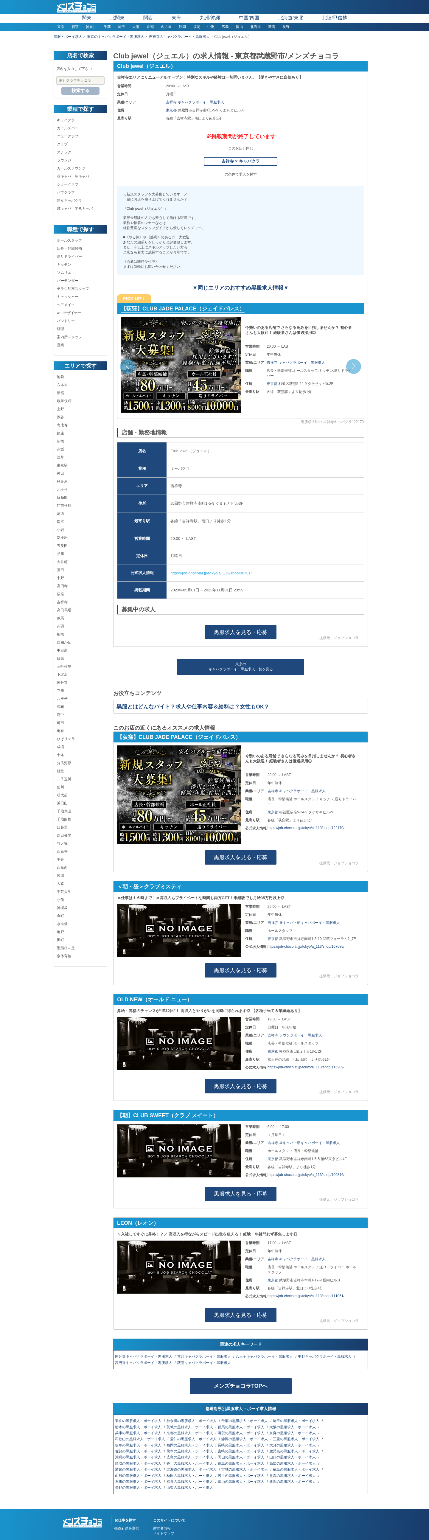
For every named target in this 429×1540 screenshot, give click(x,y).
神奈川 (91, 27)
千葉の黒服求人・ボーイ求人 (245, 1421)
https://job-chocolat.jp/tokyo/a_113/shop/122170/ (306, 828)
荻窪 (60, 594)
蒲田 (60, 570)
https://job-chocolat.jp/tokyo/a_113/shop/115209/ (306, 1067)
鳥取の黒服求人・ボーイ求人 (138, 1463)
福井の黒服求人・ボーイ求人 (190, 1482)
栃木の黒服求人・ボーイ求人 (138, 1427)
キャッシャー (67, 297)
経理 (60, 329)
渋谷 (60, 417)
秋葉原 (62, 481)
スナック (64, 152)
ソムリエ (64, 273)
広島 (225, 27)
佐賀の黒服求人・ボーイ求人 (138, 1451)
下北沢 (62, 674)
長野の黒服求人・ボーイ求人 (138, 1487)
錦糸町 (62, 497)
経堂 (60, 771)
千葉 (107, 27)
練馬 (60, 618)
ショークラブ (67, 184)
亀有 (60, 731)
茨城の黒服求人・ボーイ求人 (190, 1427)
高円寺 (62, 586)
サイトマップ (163, 1533)
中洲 (210, 27)
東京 (60, 27)
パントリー (66, 321)
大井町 (62, 562)
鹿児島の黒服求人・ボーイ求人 (294, 1451)
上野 (60, 409)
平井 (60, 859)
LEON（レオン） (138, 1223)
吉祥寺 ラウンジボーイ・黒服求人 (295, 1035)
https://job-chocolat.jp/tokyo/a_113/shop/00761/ (210, 573)
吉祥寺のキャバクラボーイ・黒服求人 (179, 37)
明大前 (62, 795)
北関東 (117, 17)
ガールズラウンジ (71, 168)
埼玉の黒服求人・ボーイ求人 (296, 1421)
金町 (60, 916)
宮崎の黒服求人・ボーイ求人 (241, 1451)
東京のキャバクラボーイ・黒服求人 (115, 37)
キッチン (64, 264)
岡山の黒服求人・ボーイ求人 (241, 1457)
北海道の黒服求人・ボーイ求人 (192, 1469)
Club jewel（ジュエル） (146, 66)
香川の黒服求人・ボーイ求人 (190, 1463)
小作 (60, 900)
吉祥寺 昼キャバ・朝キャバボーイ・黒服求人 (304, 923)
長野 (286, 27)
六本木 (62, 385)
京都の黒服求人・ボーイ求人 (190, 1433)
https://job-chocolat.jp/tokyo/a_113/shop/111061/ (306, 1296)
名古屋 (166, 27)
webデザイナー (69, 313)
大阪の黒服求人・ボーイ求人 (293, 1427)
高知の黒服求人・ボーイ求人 (293, 1463)
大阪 (135, 27)
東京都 (172, 110)
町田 (60, 723)
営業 (60, 345)
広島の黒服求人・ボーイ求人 (190, 1457)
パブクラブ (66, 192)
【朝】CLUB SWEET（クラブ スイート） (167, 1115)
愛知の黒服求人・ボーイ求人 (193, 1439)
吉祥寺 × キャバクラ (240, 161)
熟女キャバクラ (69, 200)
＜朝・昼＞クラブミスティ (149, 887)
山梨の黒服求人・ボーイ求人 (190, 1487)
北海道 (255, 27)
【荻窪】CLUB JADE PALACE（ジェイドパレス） (183, 309)
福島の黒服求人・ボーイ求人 (296, 1469)
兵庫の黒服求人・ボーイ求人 (138, 1433)
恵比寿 (62, 425)
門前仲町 (64, 506)
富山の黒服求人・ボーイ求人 (241, 1482)
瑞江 (60, 522)
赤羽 (60, 626)
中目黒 (62, 650)
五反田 (62, 546)
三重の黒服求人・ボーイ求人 (296, 1439)
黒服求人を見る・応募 (241, 632)
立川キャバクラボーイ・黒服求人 (204, 1356)
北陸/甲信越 (334, 17)
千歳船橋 (64, 819)
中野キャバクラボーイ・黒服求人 (325, 1356)
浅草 (60, 457)
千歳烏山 (64, 811)
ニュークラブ (67, 136)
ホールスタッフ (69, 240)
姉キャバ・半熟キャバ (75, 208)
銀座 (60, 433)
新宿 (75, 27)
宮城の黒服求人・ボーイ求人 (245, 1469)
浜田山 (62, 803)
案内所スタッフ (69, 337)
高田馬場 (64, 610)
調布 (60, 707)
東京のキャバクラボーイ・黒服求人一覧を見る (241, 666)
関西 (148, 17)
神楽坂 (62, 908)
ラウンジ (64, 160)
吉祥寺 (62, 602)
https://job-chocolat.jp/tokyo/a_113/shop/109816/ (306, 1175)
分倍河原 (64, 763)
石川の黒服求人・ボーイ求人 (138, 1482)
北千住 (62, 489)
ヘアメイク (66, 305)
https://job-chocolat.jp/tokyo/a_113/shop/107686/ (306, 946)
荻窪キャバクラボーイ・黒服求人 (204, 1363)
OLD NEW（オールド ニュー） (154, 1000)
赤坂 (60, 449)
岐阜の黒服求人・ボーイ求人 (138, 1445)
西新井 (62, 851)
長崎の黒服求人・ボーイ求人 (241, 1445)
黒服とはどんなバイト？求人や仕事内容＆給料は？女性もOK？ (192, 707)
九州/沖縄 (210, 17)
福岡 (196, 27)
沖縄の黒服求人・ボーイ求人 (138, 1457)
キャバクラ (66, 120)
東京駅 (62, 465)
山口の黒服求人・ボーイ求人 (293, 1457)
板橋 (60, 634)
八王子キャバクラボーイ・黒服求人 (265, 1356)
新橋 (60, 441)
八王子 (62, 699)
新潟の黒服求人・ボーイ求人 (293, 1482)
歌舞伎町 (64, 401)
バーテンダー (67, 281)
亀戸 (60, 932)
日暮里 (62, 827)
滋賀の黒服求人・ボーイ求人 (241, 1433)
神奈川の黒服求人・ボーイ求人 (192, 1421)
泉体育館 (64, 956)
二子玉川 (64, 779)
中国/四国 (249, 17)
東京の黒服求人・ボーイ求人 (138, 1421)
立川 (60, 691)
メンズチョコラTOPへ (241, 1386)
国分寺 (62, 682)
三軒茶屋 (64, 666)
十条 (60, 755)
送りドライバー (69, 256)
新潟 (271, 27)
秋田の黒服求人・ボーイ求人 (190, 1476)
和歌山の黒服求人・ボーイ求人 (140, 1439)
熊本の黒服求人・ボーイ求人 (190, 1451)
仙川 (60, 787)
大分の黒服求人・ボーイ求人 (293, 1445)
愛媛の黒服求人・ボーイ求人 (138, 1469)
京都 (150, 27)
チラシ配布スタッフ (73, 289)
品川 (60, 554)
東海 (176, 17)
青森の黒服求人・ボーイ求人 (293, 1476)
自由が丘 (64, 642)
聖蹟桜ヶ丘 (66, 948)
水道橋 (62, 924)
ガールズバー (67, 128)
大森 (60, 884)
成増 (60, 747)
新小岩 (62, 538)
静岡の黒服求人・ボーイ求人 (245, 1439)
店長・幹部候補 (69, 248)
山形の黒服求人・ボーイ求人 (138, 1476)
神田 (60, 473)
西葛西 (62, 867)
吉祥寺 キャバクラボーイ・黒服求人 (195, 102)
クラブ (62, 144)
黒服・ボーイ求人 (68, 37)
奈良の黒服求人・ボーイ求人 (293, 1433)
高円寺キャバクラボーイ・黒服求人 (144, 1363)
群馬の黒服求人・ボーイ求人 (241, 1427)
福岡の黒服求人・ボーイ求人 (190, 1445)
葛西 (60, 514)
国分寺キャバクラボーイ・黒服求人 (144, 1356)
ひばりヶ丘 (66, 739)
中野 (60, 578)
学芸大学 (64, 892)
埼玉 (121, 27)
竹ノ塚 (62, 843)
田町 (60, 940)
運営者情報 (162, 1528)
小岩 (60, 530)
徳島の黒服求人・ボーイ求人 (241, 1463)
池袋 (60, 377)
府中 (60, 715)
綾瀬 (60, 876)
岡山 (239, 27)
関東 (86, 17)
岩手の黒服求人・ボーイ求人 (241, 1476)
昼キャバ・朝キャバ (73, 176)
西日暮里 (64, 835)
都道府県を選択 (126, 1528)
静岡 (182, 27)
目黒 (60, 658)
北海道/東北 (290, 17)
